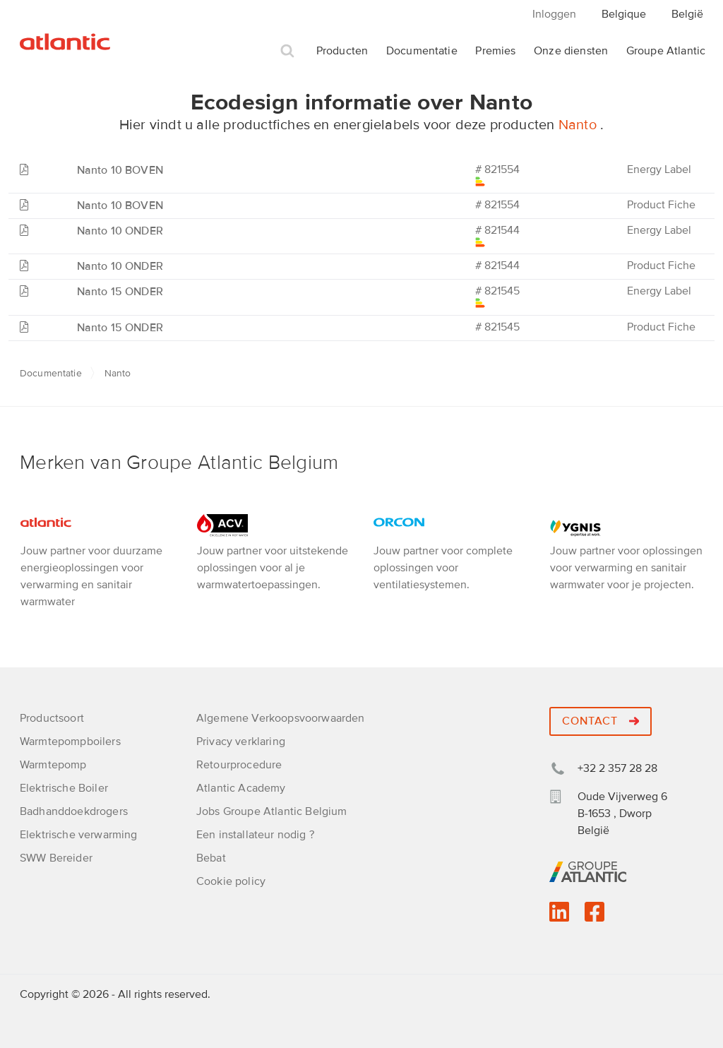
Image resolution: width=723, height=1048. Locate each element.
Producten (342, 51)
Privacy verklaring (240, 741)
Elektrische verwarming (79, 835)
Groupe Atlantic (665, 51)
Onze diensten (571, 51)
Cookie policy (230, 881)
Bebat (211, 858)
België (687, 14)
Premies (495, 51)
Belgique (624, 14)
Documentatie (422, 51)
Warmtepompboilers (70, 741)
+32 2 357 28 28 (617, 768)
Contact (600, 721)
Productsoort (52, 718)
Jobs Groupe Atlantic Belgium (271, 811)
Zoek (287, 51)
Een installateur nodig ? (255, 835)
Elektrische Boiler (64, 788)
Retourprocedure (239, 765)
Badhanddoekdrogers (74, 811)
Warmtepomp (53, 765)
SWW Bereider (56, 858)
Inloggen (554, 14)
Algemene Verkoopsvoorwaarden (280, 718)
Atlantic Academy (241, 788)
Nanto (579, 125)
